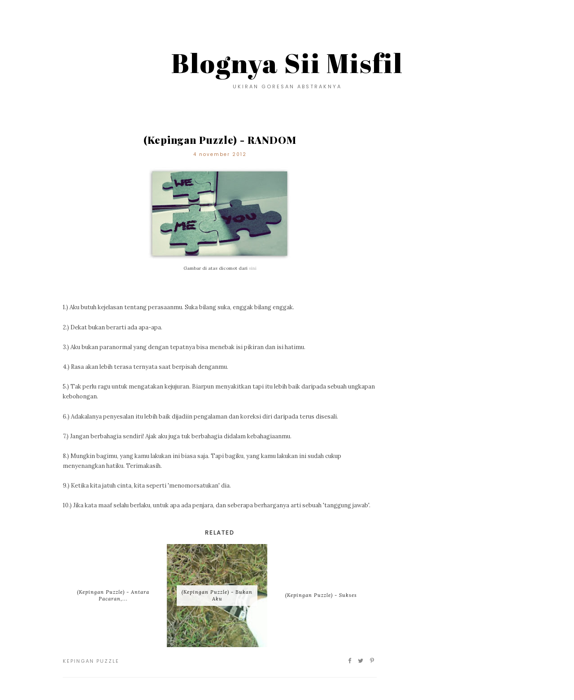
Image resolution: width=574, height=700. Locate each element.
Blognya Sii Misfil (287, 63)
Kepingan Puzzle (91, 661)
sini (253, 268)
